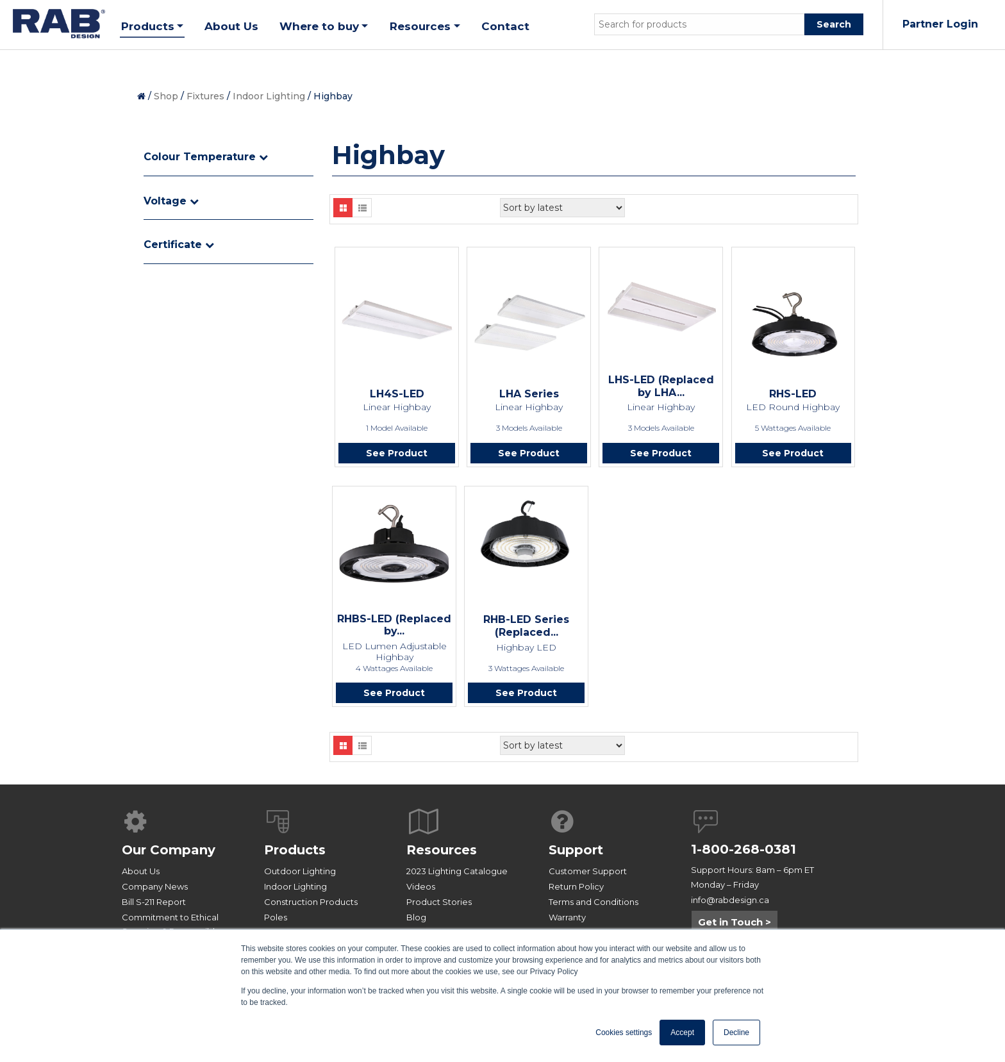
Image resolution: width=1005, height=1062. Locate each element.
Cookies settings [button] (623, 1032)
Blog (416, 922)
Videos (420, 891)
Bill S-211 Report (154, 907)
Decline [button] (736, 1032)
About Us (141, 876)
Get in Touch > (734, 927)
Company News (155, 891)
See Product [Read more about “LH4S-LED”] (397, 454)
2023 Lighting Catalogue (457, 876)
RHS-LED (793, 394)
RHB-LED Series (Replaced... (526, 628)
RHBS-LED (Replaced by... (394, 627)
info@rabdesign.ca (730, 905)
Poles (275, 922)
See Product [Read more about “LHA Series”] (529, 454)
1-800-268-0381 (743, 854)
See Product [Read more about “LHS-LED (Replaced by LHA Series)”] (661, 454)
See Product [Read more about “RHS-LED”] (793, 454)
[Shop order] (562, 207)
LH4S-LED (397, 394)
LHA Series (529, 394)
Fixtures (205, 96)
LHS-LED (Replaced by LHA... (661, 386)
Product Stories (439, 907)
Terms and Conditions (593, 907)
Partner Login (940, 24)
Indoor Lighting (269, 96)
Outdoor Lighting (300, 876)
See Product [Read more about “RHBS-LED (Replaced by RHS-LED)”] (394, 696)
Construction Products (311, 907)
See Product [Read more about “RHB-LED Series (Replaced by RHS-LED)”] (526, 696)
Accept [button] (682, 1032)
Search (834, 24)
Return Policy (576, 891)
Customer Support (588, 876)
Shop (166, 96)
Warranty (567, 922)
